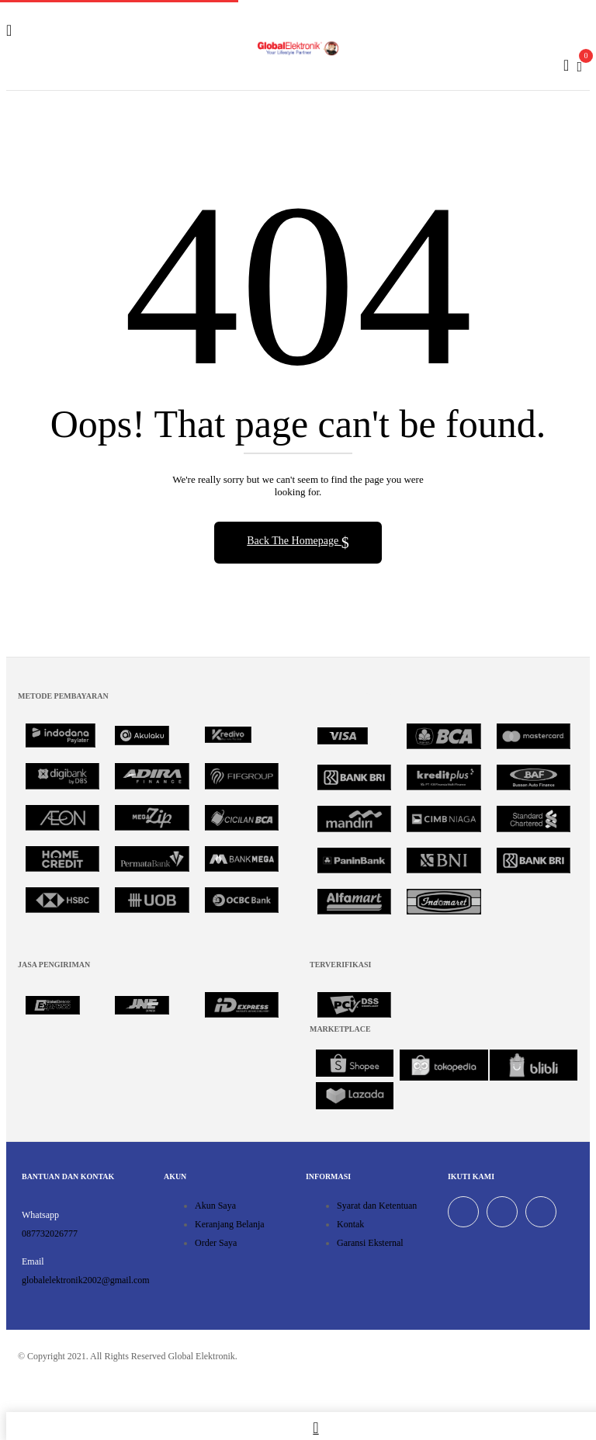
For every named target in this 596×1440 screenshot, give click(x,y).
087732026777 (50, 1233)
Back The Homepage (294, 541)
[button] (579, 65)
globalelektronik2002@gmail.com (86, 1280)
